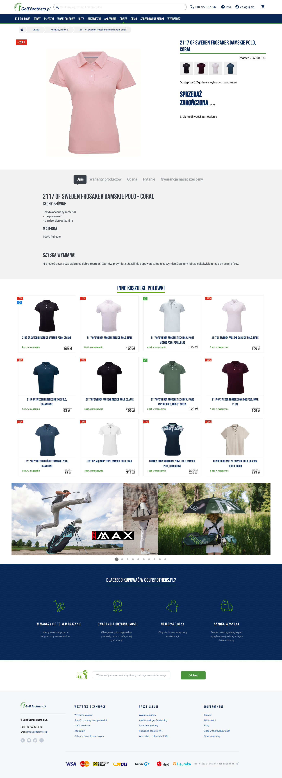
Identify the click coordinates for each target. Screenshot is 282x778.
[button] (117, 559)
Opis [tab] (80, 179)
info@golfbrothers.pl (37, 731)
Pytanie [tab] (149, 179)
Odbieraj (193, 675)
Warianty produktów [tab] (105, 179)
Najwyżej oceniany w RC (215, 763)
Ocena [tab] (132, 179)
